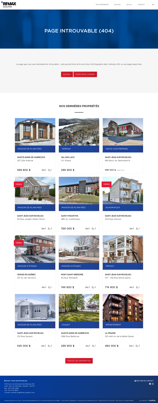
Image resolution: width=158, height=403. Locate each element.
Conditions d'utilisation (106, 400)
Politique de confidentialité (87, 400)
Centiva (151, 400)
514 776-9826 (13, 390)
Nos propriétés (102, 4)
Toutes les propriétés (79, 361)
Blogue (117, 4)
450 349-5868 (13, 388)
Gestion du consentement (125, 400)
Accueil (67, 74)
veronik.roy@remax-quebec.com (23, 392)
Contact (141, 4)
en (153, 4)
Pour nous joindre (85, 74)
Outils (129, 4)
